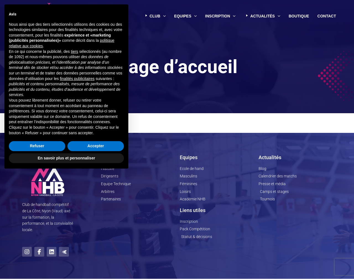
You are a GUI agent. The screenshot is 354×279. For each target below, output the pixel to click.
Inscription (220, 16)
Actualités (262, 16)
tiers (74, 157)
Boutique (299, 16)
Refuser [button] (37, 252)
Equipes (185, 16)
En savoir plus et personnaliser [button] (66, 264)
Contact (326, 16)
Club (154, 16)
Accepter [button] (95, 252)
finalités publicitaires (77, 184)
